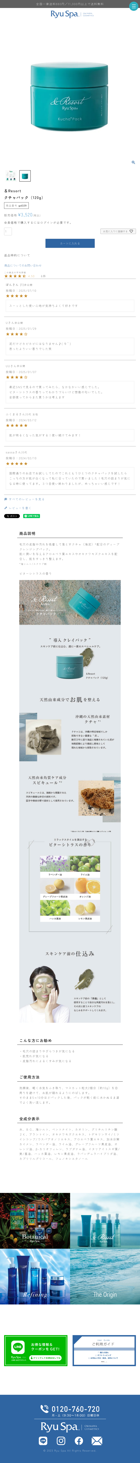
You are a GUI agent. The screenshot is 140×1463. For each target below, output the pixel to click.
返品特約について (17, 255)
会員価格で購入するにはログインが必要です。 (38, 222)
